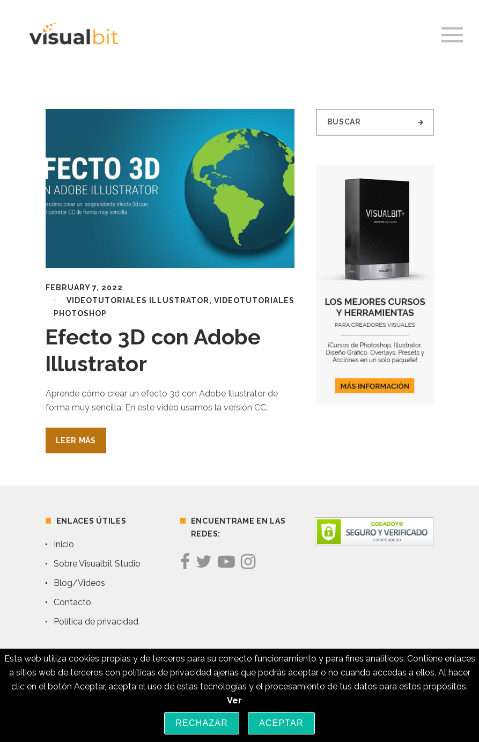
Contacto (72, 602)
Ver (234, 700)
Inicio (64, 544)
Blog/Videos (79, 583)
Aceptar (281, 723)
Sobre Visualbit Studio (97, 564)
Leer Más (76, 440)
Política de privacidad (96, 621)
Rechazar (201, 723)
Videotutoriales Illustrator (138, 300)
